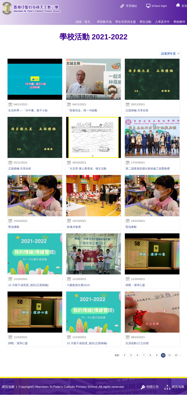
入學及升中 (162, 20)
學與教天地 (104, 20)
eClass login (159, 5)
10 (163, 364)
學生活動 (145, 20)
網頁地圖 (8, 396)
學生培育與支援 (125, 20)
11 (169, 364)
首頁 (184, 5)
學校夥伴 (179, 20)
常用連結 (131, 5)
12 (176, 364)
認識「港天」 (84, 20)
